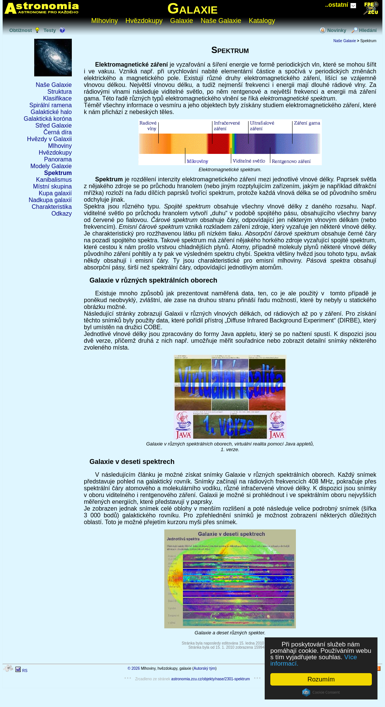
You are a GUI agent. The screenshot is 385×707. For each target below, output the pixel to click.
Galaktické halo (51, 112)
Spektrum (58, 173)
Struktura (59, 91)
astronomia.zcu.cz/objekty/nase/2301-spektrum (210, 679)
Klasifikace (57, 98)
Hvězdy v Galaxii (49, 139)
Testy (50, 30)
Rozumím (321, 679)
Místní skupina (52, 186)
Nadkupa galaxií (50, 200)
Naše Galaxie (221, 20)
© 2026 (134, 668)
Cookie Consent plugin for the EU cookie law (321, 692)
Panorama (58, 159)
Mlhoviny (104, 20)
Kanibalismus (54, 179)
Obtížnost (20, 30)
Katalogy (262, 20)
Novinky (336, 30)
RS (24, 671)
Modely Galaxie (51, 166)
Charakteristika (52, 207)
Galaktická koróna (48, 119)
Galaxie (192, 8)
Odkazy (62, 213)
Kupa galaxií (55, 193)
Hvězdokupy (144, 20)
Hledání (368, 30)
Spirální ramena (50, 105)
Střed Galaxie (53, 125)
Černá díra (57, 132)
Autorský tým (204, 668)
